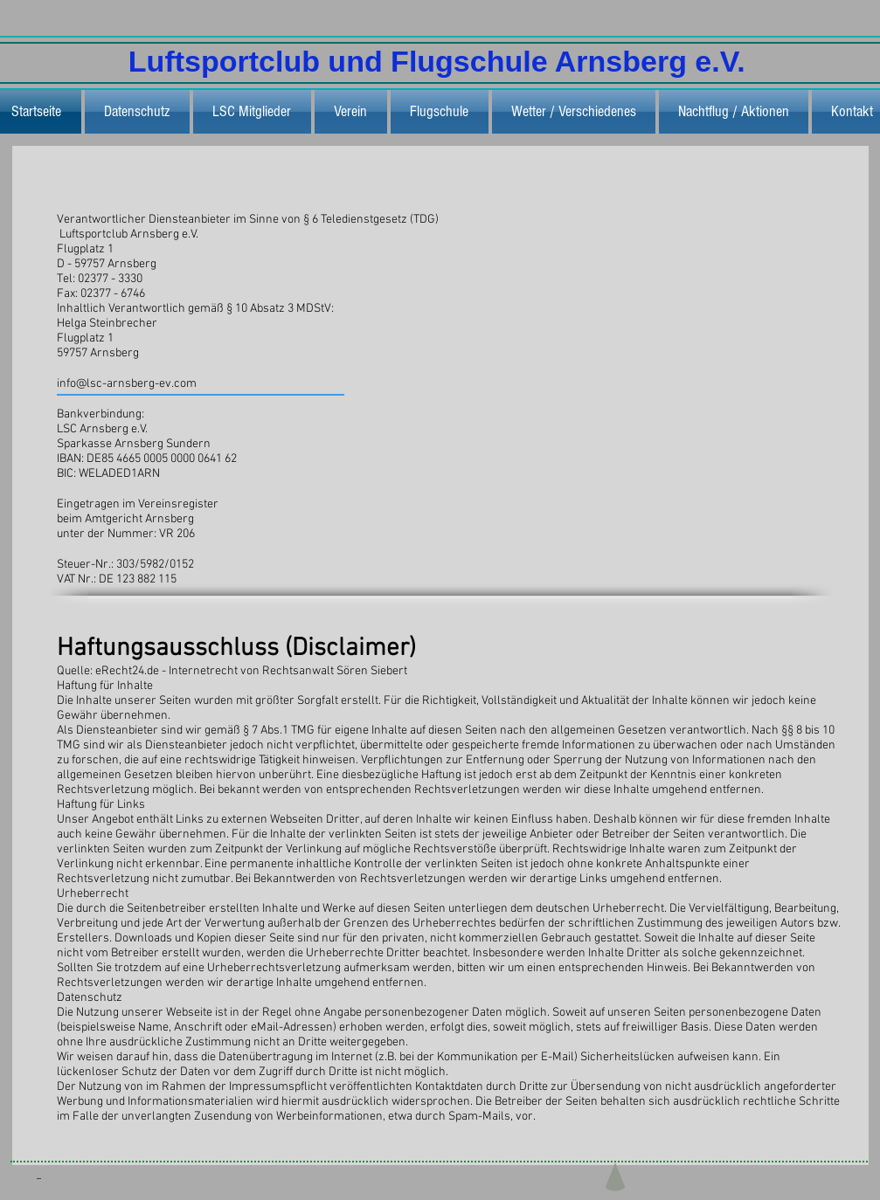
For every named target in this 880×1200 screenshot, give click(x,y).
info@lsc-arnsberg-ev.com (127, 383)
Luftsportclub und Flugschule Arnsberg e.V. (440, 61)
